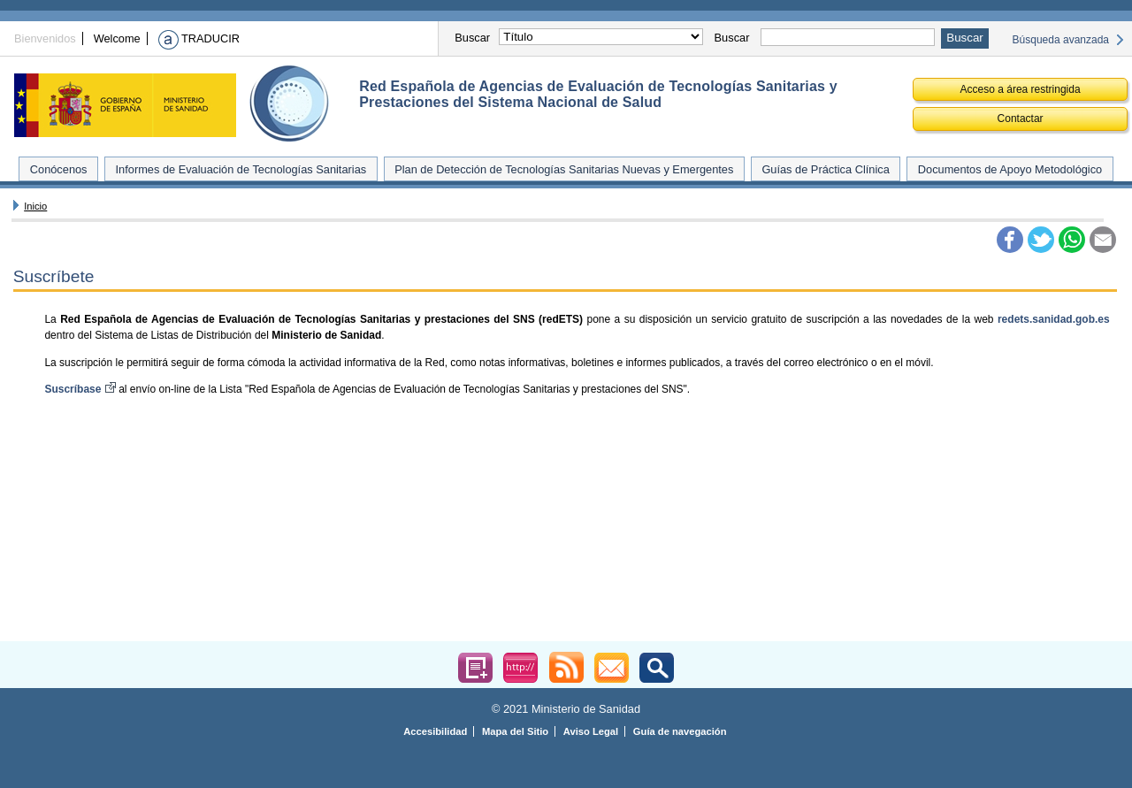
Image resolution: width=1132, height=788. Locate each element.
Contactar (1021, 118)
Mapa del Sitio (515, 731)
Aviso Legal (590, 731)
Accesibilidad (435, 731)
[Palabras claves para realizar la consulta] (848, 37)
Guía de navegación (680, 731)
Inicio (35, 206)
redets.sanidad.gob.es (1054, 319)
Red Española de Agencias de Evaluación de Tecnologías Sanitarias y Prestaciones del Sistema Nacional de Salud (598, 94)
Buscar (472, 37)
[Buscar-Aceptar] (965, 38)
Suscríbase (81, 389)
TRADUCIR (199, 38)
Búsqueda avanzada (1061, 40)
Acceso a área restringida (1020, 89)
